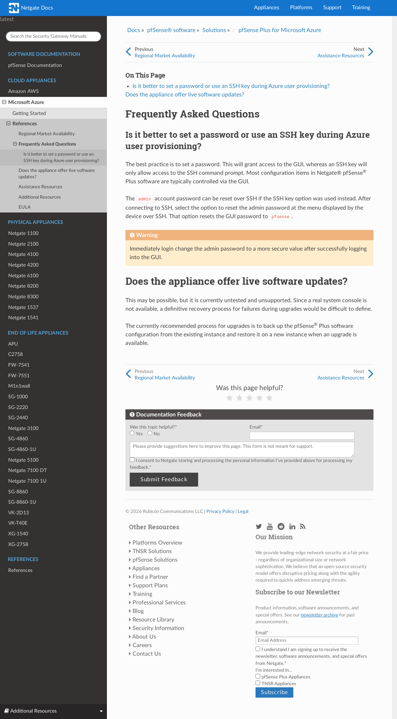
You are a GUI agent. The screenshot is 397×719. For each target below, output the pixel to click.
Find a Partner (150, 577)
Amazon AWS (23, 91)
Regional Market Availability (47, 134)
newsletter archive (319, 615)
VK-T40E (17, 523)
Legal (243, 511)
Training (361, 7)
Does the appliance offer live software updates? (57, 173)
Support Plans (150, 585)
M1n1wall (19, 386)
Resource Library (153, 620)
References (21, 124)
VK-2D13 (18, 512)
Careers (142, 645)
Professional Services (159, 602)
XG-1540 (18, 533)
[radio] (139, 434)
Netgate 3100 (23, 428)
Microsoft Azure (23, 102)
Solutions (214, 30)
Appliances (266, 7)
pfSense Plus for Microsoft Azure (279, 30)
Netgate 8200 (23, 286)
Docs (133, 30)
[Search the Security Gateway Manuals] (53, 36)
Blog (138, 611)
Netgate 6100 (23, 275)
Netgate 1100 (23, 233)
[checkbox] (188, 434)
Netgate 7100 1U (27, 481)
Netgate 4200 (23, 265)
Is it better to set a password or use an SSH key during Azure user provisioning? (61, 157)
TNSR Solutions (152, 551)
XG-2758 (18, 544)
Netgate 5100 (23, 460)
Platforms (301, 7)
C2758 (15, 354)
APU (13, 344)
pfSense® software (171, 30)
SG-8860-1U (22, 502)
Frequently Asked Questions (45, 144)
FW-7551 (19, 375)
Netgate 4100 (23, 254)
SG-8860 (18, 491)
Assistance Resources (40, 187)
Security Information (158, 628)
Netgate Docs (31, 8)
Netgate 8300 (23, 296)
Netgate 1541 (23, 317)
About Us (144, 637)
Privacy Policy (220, 511)
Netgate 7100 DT (27, 470)
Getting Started (29, 113)
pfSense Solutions (155, 560)
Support (332, 7)
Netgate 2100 (23, 244)
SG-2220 (18, 407)
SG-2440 (18, 417)
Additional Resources (40, 197)
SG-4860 (18, 438)
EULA (25, 207)
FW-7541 (19, 365)
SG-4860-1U (22, 449)
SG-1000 (18, 396)
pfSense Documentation (35, 65)
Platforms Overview (157, 543)
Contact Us (147, 654)
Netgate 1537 (23, 307)
